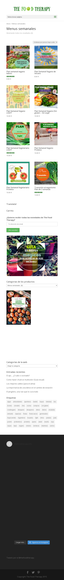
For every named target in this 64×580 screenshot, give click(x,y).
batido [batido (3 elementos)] (35, 402)
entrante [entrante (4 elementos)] (10, 414)
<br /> (32, 343)
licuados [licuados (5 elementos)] (30, 418)
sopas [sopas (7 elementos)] (9, 426)
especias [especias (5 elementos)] (18, 414)
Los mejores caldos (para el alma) (20, 383)
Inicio (8, 23)
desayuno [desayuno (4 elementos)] (21, 410)
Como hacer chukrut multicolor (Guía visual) (25, 379)
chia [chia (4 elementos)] (23, 406)
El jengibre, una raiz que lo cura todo (22, 391)
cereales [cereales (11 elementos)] (17, 406)
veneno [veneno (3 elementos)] (28, 426)
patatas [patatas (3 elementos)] (48, 418)
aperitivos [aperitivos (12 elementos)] (27, 402)
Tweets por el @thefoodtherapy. (20, 557)
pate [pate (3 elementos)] (54, 418)
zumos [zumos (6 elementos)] (52, 426)
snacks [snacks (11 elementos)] (46, 422)
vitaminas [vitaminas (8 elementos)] (44, 426)
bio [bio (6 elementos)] (55, 402)
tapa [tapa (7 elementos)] (15, 426)
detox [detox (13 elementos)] (38, 410)
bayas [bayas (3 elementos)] (42, 402)
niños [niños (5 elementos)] (42, 418)
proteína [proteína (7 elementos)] (27, 422)
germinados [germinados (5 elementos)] (44, 414)
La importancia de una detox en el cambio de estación (29, 387)
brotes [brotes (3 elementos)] (9, 406)
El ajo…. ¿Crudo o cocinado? (18, 375)
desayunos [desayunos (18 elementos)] (30, 410)
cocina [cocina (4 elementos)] (29, 406)
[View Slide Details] (32, 256)
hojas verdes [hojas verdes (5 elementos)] (11, 418)
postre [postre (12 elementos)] (9, 422)
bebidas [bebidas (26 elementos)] (48, 402)
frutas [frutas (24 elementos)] (25, 414)
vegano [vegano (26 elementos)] (21, 426)
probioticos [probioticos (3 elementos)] (18, 422)
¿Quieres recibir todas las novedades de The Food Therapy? (29, 218)
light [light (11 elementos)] (36, 418)
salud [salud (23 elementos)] (40, 422)
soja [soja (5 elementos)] (52, 422)
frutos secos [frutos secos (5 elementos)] (33, 414)
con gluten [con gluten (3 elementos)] (45, 406)
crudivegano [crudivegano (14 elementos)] (11, 410)
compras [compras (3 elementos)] (36, 406)
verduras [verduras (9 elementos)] (36, 426)
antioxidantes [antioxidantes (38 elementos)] (17, 402)
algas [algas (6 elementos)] (9, 402)
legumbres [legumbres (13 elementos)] (21, 418)
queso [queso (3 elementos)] (34, 422)
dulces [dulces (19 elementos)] (44, 410)
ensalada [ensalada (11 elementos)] (52, 410)
